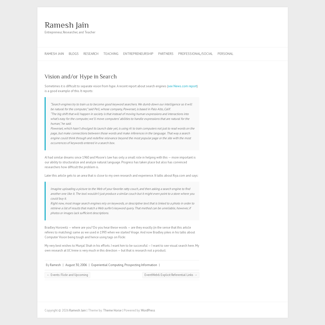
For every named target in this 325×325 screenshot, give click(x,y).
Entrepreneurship (138, 53)
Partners (165, 53)
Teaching (110, 53)
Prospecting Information (140, 265)
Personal (225, 53)
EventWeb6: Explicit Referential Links (171, 275)
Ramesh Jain (67, 25)
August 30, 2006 (76, 265)
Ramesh (55, 265)
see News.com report (182, 86)
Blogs (74, 53)
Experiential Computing (107, 265)
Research (90, 53)
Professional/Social (195, 53)
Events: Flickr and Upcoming (67, 275)
